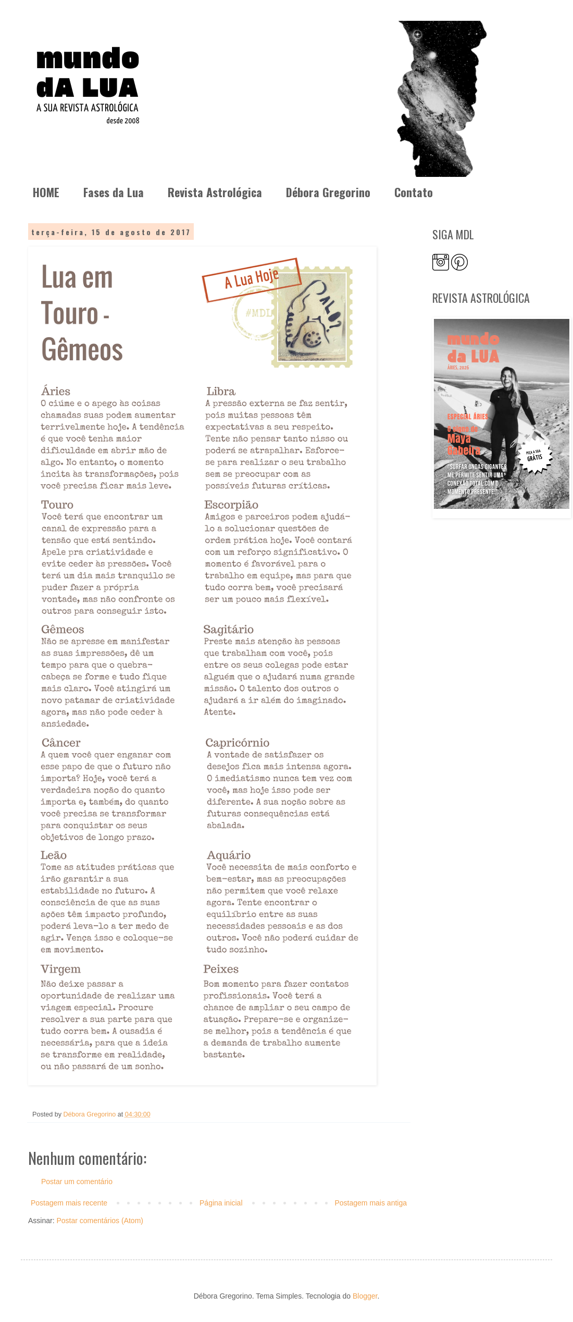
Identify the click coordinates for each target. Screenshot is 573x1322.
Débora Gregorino (328, 192)
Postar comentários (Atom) (99, 1220)
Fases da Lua (113, 192)
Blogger (365, 1296)
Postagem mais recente (69, 1203)
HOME (46, 192)
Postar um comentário (77, 1181)
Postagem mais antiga (370, 1203)
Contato (413, 192)
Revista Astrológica (215, 192)
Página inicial (221, 1203)
